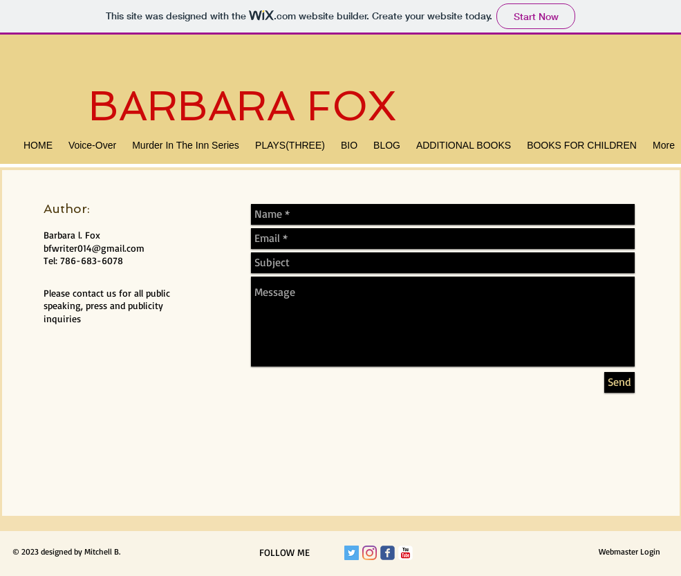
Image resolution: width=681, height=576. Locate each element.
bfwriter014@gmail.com (94, 248)
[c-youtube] (405, 553)
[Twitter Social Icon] (351, 553)
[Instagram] (369, 553)
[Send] (619, 382)
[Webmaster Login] (629, 552)
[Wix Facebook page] (387, 553)
